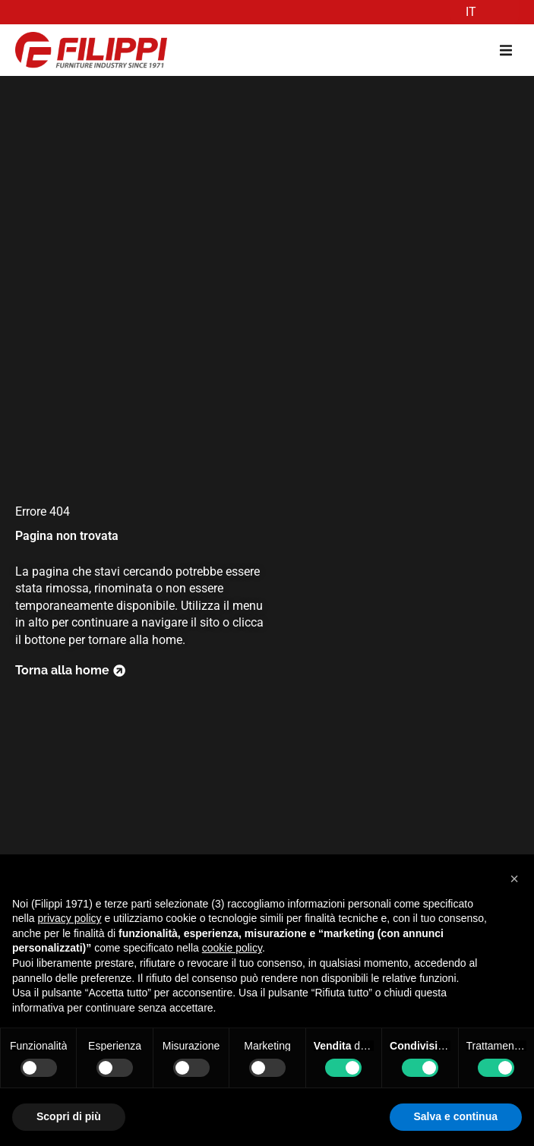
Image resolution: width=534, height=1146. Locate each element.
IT (471, 12)
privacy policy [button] (69, 918)
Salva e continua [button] (456, 1116)
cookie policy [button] (232, 948)
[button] (505, 50)
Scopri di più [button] (68, 1116)
